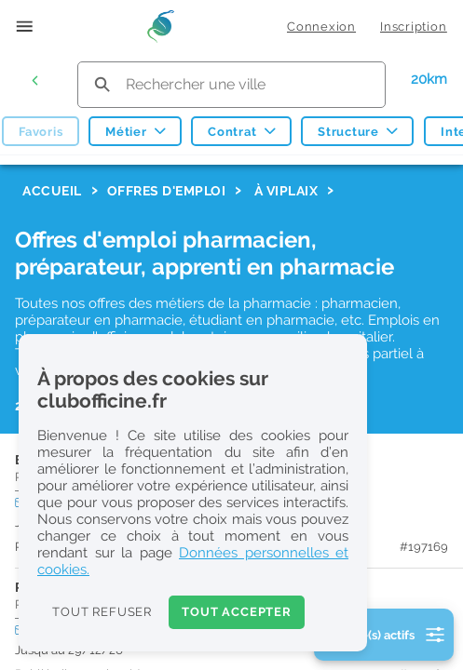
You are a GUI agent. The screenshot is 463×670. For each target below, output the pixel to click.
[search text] (231, 84)
